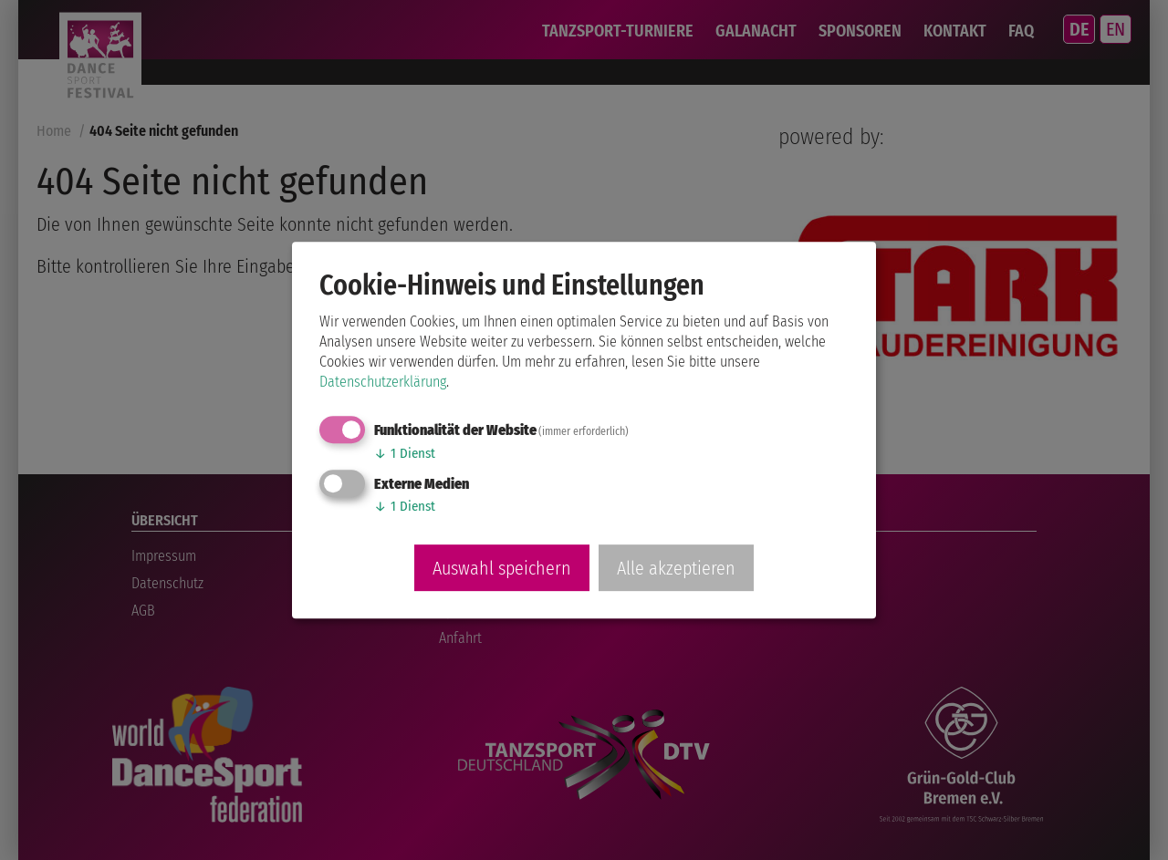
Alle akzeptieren (676, 568)
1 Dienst (404, 453)
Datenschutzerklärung (382, 381)
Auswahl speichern (502, 568)
